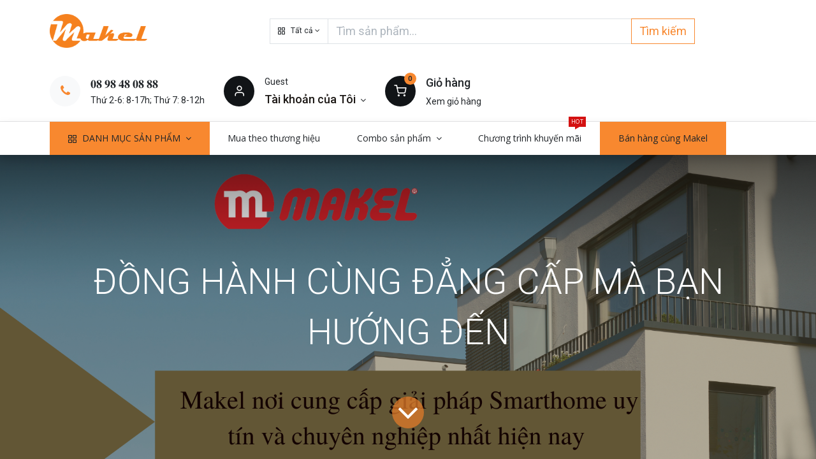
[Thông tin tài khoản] (315, 99)
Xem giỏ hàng (453, 101)
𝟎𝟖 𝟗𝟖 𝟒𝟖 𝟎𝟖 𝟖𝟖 (124, 84)
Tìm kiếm (663, 31)
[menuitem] (274, 138)
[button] (299, 31)
